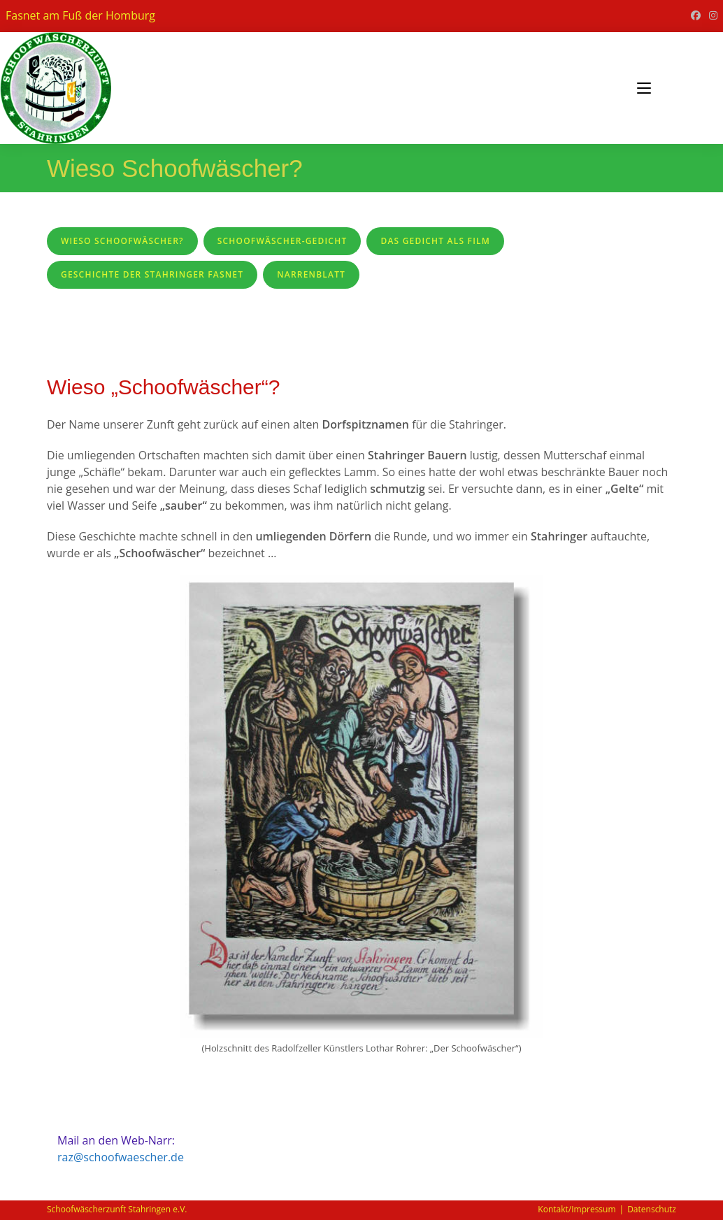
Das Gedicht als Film (435, 241)
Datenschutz (651, 1209)
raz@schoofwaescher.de (120, 1157)
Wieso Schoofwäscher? (122, 241)
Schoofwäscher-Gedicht (282, 241)
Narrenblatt (311, 274)
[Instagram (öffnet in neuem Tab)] (711, 15)
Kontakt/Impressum (576, 1209)
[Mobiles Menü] (644, 88)
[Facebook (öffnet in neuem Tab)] (696, 15)
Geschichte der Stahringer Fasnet (152, 274)
